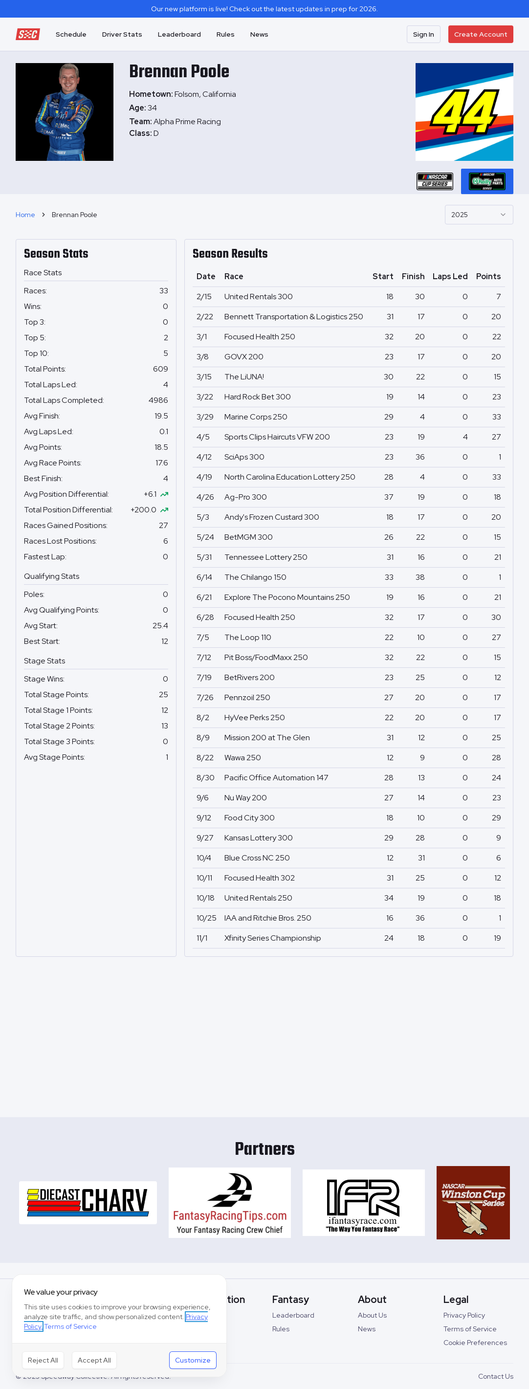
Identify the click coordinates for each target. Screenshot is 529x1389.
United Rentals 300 (258, 296)
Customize (193, 1360)
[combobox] (479, 214)
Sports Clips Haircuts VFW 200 (277, 437)
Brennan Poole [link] (74, 214)
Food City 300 (249, 818)
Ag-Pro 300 (245, 497)
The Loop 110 (247, 637)
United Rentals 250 (258, 898)
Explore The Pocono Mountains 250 (287, 597)
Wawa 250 (242, 757)
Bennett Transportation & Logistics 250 (293, 316)
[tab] (435, 181)
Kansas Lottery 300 (258, 838)
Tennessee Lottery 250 (266, 557)
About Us (372, 1315)
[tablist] (461, 181)
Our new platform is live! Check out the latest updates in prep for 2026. (264, 8)
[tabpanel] (182, 127)
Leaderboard (179, 34)
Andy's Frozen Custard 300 (271, 517)
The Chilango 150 (255, 577)
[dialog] (119, 1325)
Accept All (94, 1360)
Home (25, 214)
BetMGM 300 (248, 537)
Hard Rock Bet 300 (257, 397)
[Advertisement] (264, 1033)
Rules (226, 34)
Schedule (71, 34)
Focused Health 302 (259, 878)
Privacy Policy (464, 1315)
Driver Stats (122, 34)
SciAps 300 (244, 457)
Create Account (480, 34)
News (259, 34)
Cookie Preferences (475, 1342)
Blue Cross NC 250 (257, 858)
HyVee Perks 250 (254, 717)
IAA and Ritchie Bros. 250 (267, 918)
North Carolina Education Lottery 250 (289, 477)
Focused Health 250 (259, 336)
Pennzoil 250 (247, 697)
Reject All (43, 1360)
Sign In (423, 34)
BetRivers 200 (249, 677)
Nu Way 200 (245, 798)
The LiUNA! (244, 377)
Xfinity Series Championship (272, 938)
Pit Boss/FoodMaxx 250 (266, 657)
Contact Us (495, 1376)
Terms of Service (470, 1328)
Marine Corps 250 (255, 417)
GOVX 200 (244, 357)
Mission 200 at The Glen (267, 737)
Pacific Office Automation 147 (276, 777)
